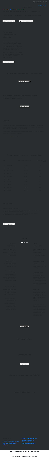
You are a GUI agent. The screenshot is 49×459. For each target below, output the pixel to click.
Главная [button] (35, 1)
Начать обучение (25, 326)
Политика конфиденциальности (29, 438)
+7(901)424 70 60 (42, 5)
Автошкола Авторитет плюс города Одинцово (13, 9)
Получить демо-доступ (8, 62)
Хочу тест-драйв (24, 364)
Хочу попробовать (24, 106)
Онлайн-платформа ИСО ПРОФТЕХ (10, 441)
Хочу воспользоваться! (24, 81)
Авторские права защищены (28, 443)
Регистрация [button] (41, 1)
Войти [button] (46, 1)
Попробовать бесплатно (9, 21)
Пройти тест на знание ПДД (26, 21)
